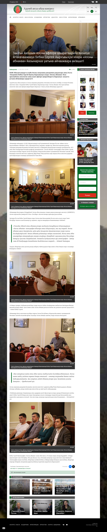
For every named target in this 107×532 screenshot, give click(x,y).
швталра (12, 468)
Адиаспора (54, 17)
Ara (96, 11)
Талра (63, 2)
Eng (92, 7)
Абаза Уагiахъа (29, 17)
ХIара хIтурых (63, 17)
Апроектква (46, 17)
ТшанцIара (71, 2)
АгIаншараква (38, 17)
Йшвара (87, 195)
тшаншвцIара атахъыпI (24, 468)
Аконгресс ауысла (18, 17)
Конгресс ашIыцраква (54, 524)
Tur (96, 7)
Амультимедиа (72, 17)
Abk (88, 11)
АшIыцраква (13, 69)
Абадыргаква (25, 524)
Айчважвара (81, 17)
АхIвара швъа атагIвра (87, 206)
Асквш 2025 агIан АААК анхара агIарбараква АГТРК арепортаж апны (86, 160)
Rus (88, 7)
